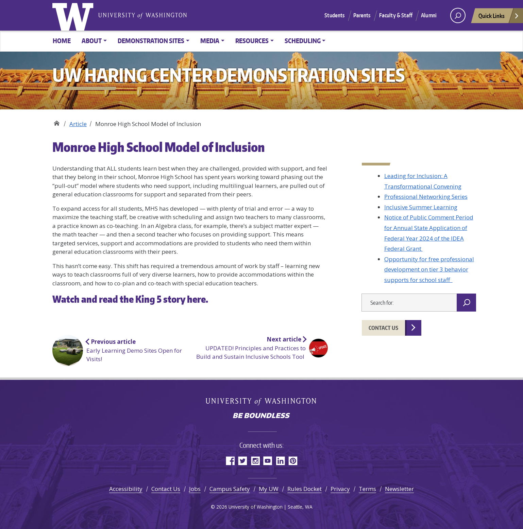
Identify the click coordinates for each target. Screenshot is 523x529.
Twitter (242, 460)
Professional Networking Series (426, 196)
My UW (269, 489)
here (196, 299)
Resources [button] (252, 40)
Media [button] (209, 40)
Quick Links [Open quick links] (498, 17)
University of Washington (74, 15)
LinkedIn (280, 460)
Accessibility (125, 489)
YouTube (267, 460)
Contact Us (383, 327)
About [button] (92, 40)
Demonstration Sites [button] (151, 40)
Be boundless (261, 416)
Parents (362, 15)
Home (62, 40)
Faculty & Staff (395, 15)
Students (334, 15)
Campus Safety (229, 489)
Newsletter (399, 489)
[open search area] (458, 15)
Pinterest (293, 460)
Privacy (340, 489)
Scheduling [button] (303, 40)
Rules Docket (304, 489)
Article (78, 124)
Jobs (195, 489)
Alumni (429, 15)
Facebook (230, 460)
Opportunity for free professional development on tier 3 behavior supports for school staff (429, 269)
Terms (367, 489)
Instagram (255, 460)
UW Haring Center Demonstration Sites (56, 121)
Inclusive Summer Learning (420, 207)
